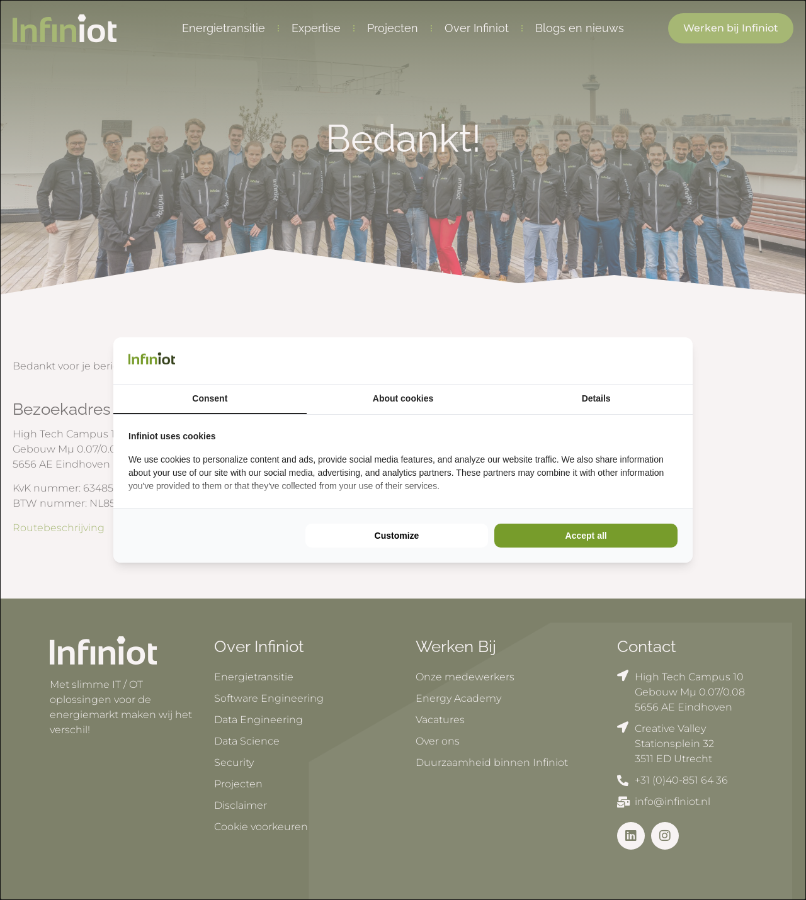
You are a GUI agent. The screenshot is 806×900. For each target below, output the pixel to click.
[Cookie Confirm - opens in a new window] (674, 360)
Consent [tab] (209, 398)
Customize (397, 536)
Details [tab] (596, 398)
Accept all (586, 536)
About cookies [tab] (403, 398)
